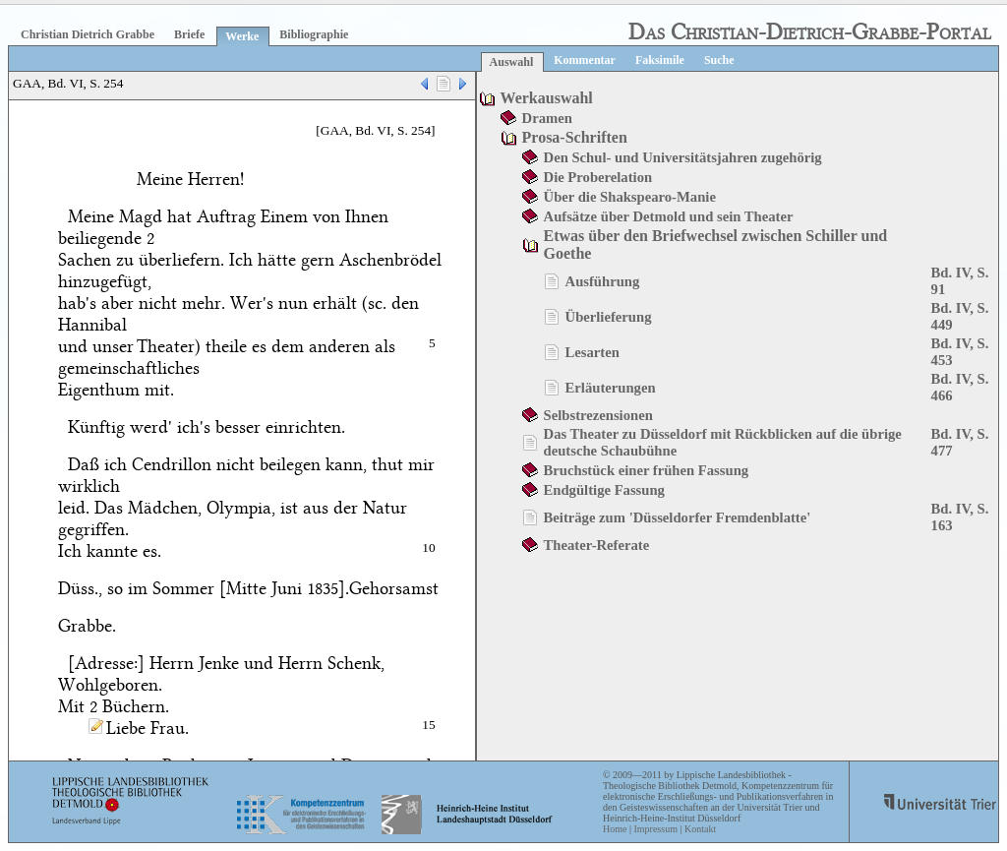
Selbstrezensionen (598, 415)
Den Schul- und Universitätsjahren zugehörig (683, 157)
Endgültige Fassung (604, 490)
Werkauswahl (547, 98)
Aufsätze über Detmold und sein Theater (669, 216)
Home (614, 828)
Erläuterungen (610, 387)
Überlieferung (608, 317)
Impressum (655, 828)
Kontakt (700, 828)
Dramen (547, 118)
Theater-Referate (597, 545)
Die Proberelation (598, 177)
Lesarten (592, 352)
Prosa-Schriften (574, 137)
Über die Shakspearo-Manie (630, 197)
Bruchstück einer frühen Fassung (646, 470)
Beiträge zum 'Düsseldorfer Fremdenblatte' (677, 517)
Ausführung (602, 281)
